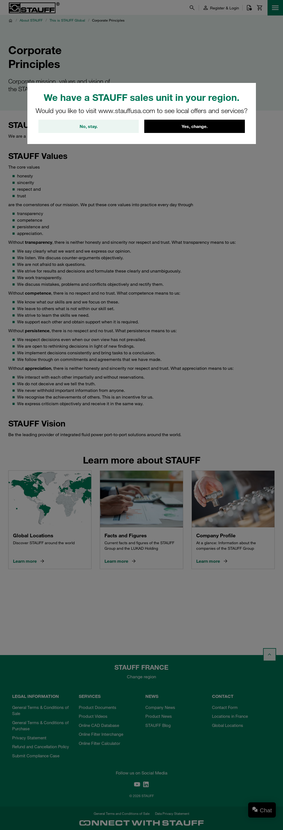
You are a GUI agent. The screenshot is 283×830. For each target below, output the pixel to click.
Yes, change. (195, 126)
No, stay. (89, 126)
